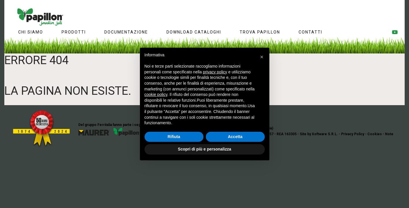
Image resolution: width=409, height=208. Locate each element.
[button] (262, 57)
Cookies (374, 134)
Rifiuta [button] (174, 136)
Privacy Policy (352, 134)
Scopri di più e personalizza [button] (204, 149)
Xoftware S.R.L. (325, 134)
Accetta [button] (235, 136)
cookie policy (156, 94)
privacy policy (215, 72)
